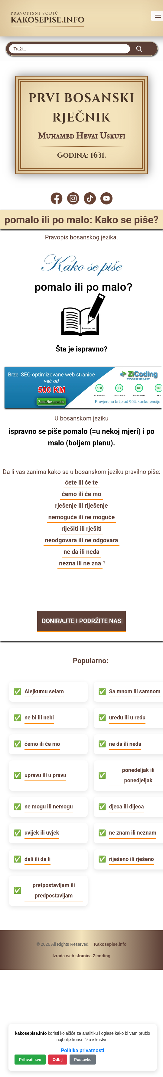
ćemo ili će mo (81, 494)
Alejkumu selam (44, 691)
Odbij (58, 1059)
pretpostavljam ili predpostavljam (54, 890)
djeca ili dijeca (126, 806)
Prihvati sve (30, 1059)
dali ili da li (37, 859)
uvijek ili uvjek (41, 832)
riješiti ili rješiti (81, 528)
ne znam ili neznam (132, 832)
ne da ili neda (81, 551)
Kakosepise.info (110, 944)
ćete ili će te (81, 482)
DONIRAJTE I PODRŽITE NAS (81, 621)
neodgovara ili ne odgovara (81, 540)
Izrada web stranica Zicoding (81, 955)
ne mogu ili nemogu (48, 806)
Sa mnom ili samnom (135, 691)
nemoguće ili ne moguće (81, 517)
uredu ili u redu (127, 717)
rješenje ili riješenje (81, 505)
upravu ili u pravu (45, 775)
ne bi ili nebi (39, 717)
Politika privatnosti (82, 1050)
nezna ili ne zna (80, 563)
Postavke (82, 1059)
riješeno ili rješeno (131, 859)
